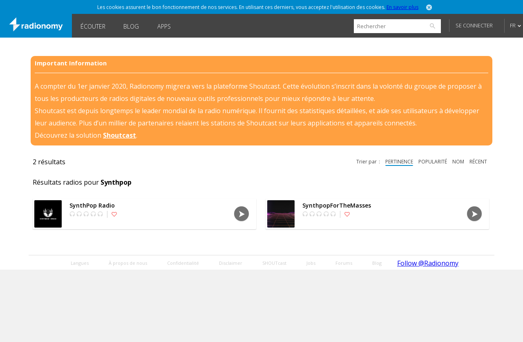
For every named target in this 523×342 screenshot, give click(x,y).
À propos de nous (128, 263)
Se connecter (474, 25)
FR (513, 25)
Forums (343, 263)
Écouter (92, 26)
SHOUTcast (274, 263)
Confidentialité (183, 263)
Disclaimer (230, 263)
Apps (164, 26)
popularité (432, 161)
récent (478, 161)
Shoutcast (119, 135)
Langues (80, 263)
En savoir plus (402, 7)
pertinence (399, 161)
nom (458, 161)
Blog (131, 26)
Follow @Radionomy (427, 263)
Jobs (310, 263)
